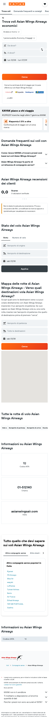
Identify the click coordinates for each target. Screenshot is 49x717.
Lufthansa (11, 586)
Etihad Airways (13, 600)
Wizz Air (10, 578)
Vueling (10, 607)
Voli (7, 665)
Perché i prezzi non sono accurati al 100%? (26, 702)
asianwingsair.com (24, 511)
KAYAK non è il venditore (26, 692)
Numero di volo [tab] (19, 238)
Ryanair (10, 571)
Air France (11, 597)
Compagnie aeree (18, 665)
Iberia (9, 593)
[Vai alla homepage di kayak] (17, 4)
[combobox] (11, 31)
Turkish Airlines (13, 589)
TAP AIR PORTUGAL (15, 604)
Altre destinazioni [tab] (38, 553)
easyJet (10, 582)
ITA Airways (11, 575)
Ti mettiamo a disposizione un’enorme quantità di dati (26, 697)
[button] (4, 4)
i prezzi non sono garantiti (13, 685)
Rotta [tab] (5, 238)
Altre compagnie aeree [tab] (15, 553)
